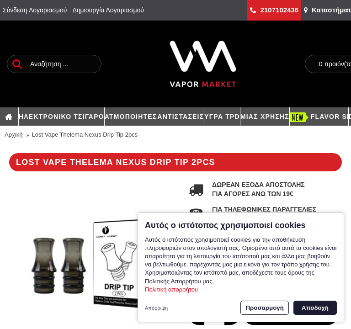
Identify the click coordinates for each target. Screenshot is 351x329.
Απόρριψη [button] (156, 308)
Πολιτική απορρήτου (171, 289)
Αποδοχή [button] (315, 307)
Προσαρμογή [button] (264, 307)
